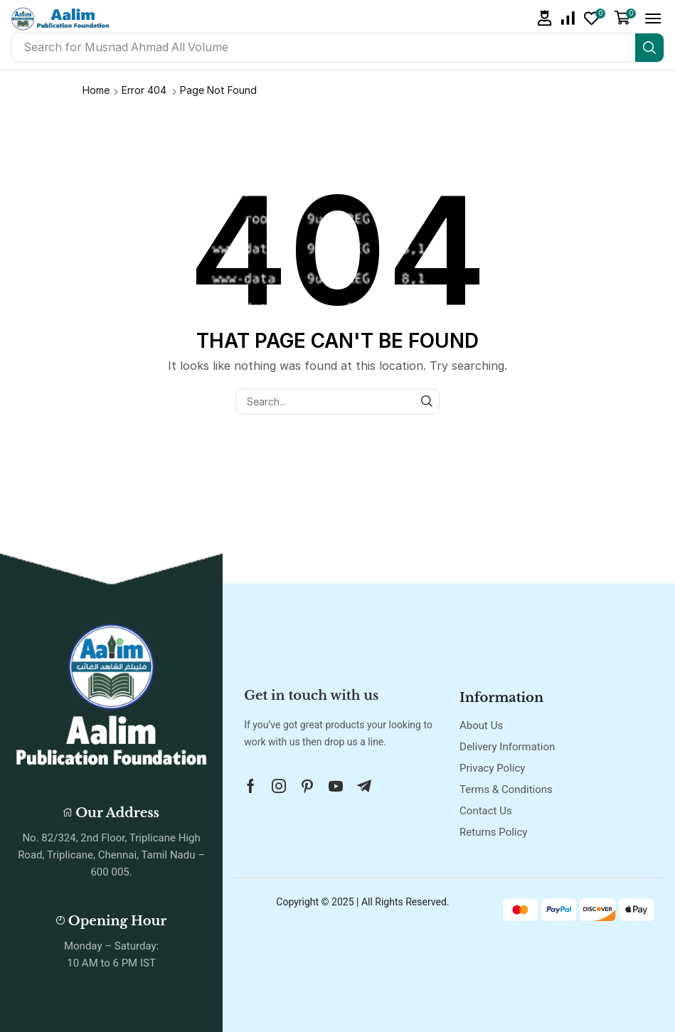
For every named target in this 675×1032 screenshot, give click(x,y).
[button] (545, 18)
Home (96, 90)
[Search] (649, 47)
